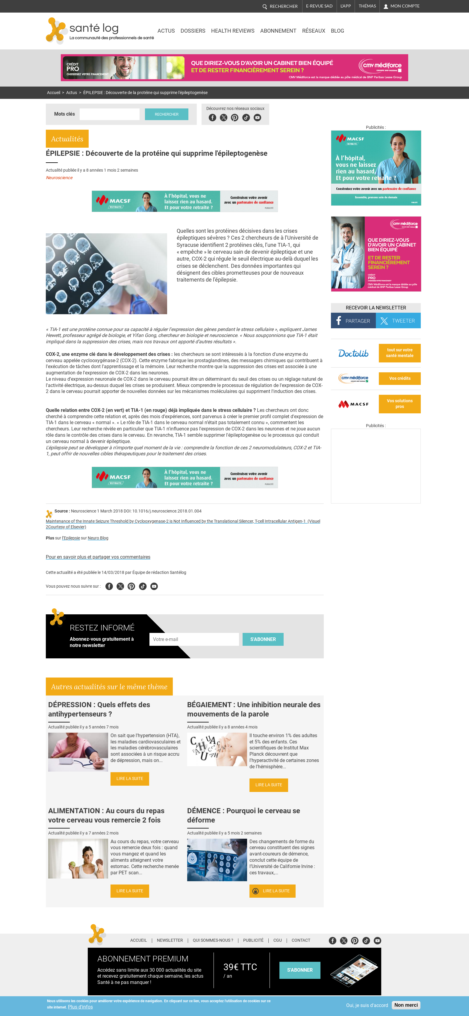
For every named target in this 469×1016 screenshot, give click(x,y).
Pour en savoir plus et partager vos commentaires (98, 557)
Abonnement (278, 31)
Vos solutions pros (400, 403)
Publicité (253, 940)
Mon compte (405, 6)
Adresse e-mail (165, 630)
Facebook (213, 117)
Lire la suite (130, 778)
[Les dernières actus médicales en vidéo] (376, 502)
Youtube (154, 585)
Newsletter (170, 940)
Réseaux (313, 31)
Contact (301, 940)
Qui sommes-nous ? (213, 940)
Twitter (224, 117)
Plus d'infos (80, 1007)
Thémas (367, 6)
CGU (277, 940)
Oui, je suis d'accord (367, 1005)
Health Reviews (233, 31)
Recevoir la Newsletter (376, 308)
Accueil (53, 92)
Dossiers (193, 31)
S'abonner (263, 639)
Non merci (406, 1005)
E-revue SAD (319, 6)
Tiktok (247, 117)
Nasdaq (370, 27)
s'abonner (300, 970)
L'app (346, 6)
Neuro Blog (98, 538)
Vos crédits (400, 378)
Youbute (258, 117)
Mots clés (64, 114)
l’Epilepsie (71, 538)
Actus (166, 31)
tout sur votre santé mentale (400, 352)
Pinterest (235, 117)
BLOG (337, 31)
